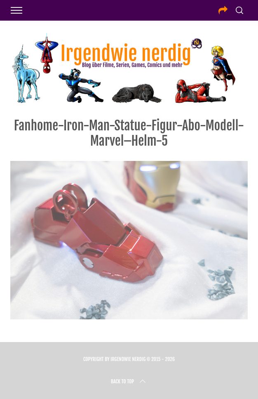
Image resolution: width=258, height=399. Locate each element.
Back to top (129, 381)
